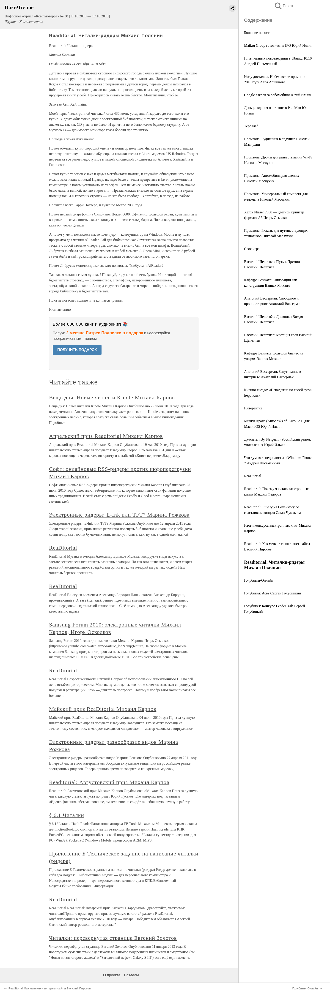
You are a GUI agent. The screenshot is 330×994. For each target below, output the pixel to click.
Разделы (131, 975)
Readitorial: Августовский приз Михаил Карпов (109, 782)
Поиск (283, 6)
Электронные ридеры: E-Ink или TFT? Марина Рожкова (119, 515)
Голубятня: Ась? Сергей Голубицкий (272, 593)
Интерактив (253, 408)
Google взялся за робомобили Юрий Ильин (277, 95)
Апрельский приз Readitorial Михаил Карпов (106, 436)
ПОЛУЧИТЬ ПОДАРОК (77, 350)
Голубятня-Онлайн (258, 580)
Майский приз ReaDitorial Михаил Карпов (102, 709)
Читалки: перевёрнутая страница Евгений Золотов (113, 938)
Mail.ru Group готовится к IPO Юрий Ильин (278, 45)
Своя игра (251, 249)
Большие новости (257, 33)
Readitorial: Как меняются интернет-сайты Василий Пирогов (49, 988)
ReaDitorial (252, 476)
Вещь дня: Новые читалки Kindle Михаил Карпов (112, 397)
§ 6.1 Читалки (66, 815)
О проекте (111, 975)
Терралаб (251, 126)
